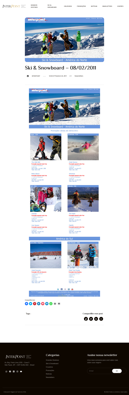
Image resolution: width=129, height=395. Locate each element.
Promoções (81, 6)
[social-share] (86, 319)
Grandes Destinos (34, 6)
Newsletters (107, 6)
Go (117, 371)
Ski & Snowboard (52, 6)
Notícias (94, 6)
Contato (120, 6)
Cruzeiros (68, 6)
